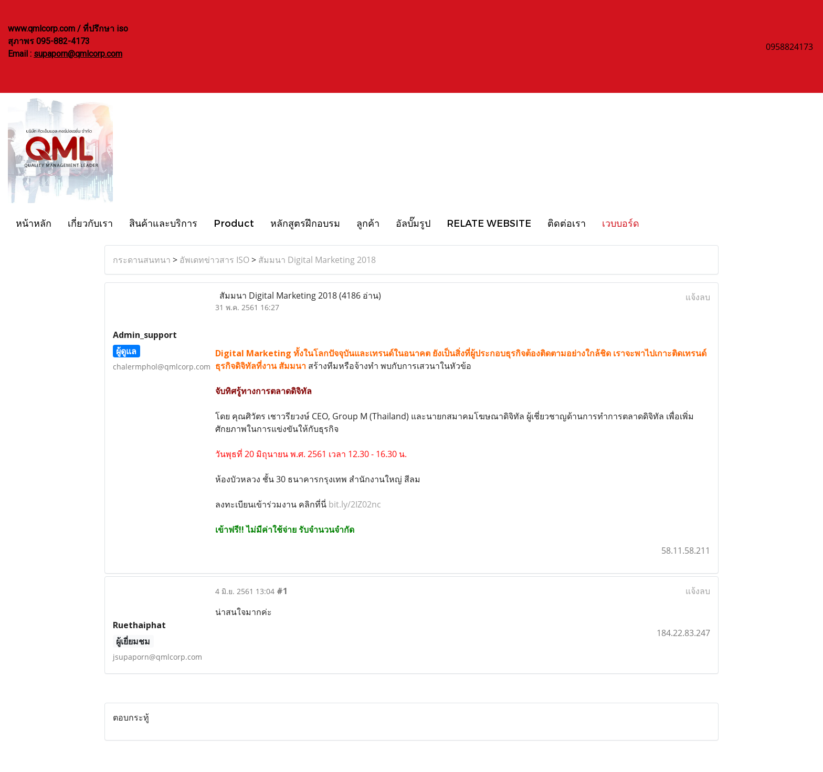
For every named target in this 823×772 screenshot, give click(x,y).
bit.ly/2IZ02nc (355, 504)
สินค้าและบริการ (163, 222)
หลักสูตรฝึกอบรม (305, 222)
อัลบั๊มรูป (413, 222)
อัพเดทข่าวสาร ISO (214, 260)
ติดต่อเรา (566, 222)
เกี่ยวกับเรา (90, 222)
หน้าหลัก (33, 222)
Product (234, 222)
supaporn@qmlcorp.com (78, 54)
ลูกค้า (367, 222)
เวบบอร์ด (620, 222)
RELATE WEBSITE (489, 222)
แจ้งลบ (697, 297)
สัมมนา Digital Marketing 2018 (317, 260)
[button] (656, 222)
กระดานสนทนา (142, 260)
